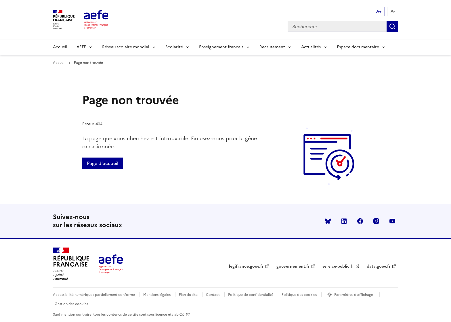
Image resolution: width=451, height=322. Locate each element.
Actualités (311, 47)
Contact (213, 294)
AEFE (81, 47)
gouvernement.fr (293, 266)
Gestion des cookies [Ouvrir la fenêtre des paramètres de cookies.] (71, 303)
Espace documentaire (358, 47)
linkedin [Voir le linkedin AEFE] (344, 221)
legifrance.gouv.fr (246, 266)
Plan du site (188, 294)
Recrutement (272, 47)
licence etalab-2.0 (169, 314)
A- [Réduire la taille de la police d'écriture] (393, 11)
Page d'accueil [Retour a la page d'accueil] (102, 163)
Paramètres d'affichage (353, 294)
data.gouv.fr (379, 266)
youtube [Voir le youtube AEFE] (392, 221)
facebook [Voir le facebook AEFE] (360, 221)
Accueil (60, 47)
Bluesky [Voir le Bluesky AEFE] (328, 221)
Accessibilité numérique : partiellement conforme (94, 294)
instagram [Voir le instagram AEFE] (376, 221)
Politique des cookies (299, 294)
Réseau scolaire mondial (125, 47)
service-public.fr (338, 266)
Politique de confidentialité (250, 294)
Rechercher (392, 26)
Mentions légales (157, 294)
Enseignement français (221, 47)
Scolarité (174, 47)
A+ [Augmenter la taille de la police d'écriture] (378, 11)
